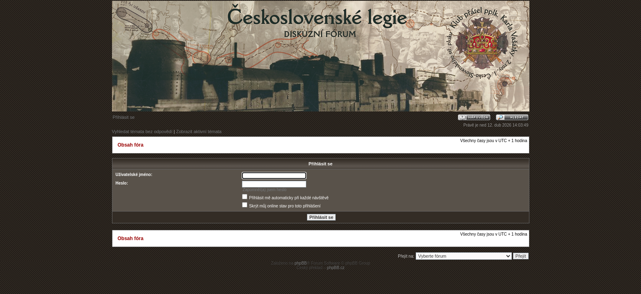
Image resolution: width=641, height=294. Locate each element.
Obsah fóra (130, 145)
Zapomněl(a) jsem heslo (264, 189)
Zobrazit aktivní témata (199, 131)
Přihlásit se (124, 117)
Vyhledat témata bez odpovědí (142, 131)
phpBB (300, 263)
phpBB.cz (336, 267)
